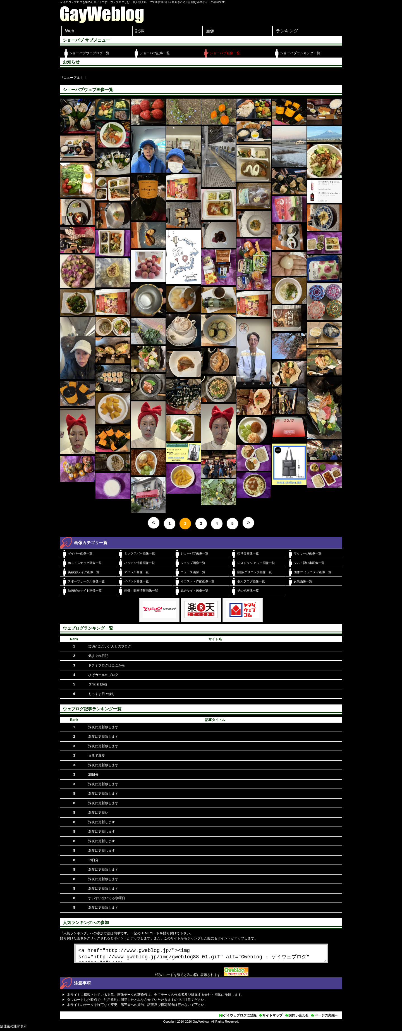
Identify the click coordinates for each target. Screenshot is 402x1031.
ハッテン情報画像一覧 (139, 563)
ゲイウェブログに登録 (240, 1018)
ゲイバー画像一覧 (80, 553)
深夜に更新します (101, 822)
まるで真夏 (96, 756)
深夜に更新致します (103, 727)
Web (69, 30)
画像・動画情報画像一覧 (141, 590)
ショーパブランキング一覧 (300, 53)
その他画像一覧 (248, 590)
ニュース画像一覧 (193, 572)
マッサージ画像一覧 (307, 553)
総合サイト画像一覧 (194, 590)
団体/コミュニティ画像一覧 (312, 572)
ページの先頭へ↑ (327, 1018)
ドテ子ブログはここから (106, 665)
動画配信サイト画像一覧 (85, 590)
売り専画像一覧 (248, 553)
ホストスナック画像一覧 (85, 563)
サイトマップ (272, 1018)
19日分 (93, 860)
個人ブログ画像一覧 (251, 581)
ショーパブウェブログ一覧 (89, 53)
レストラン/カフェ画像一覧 (256, 563)
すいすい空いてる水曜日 (106, 898)
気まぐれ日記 (98, 656)
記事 (139, 30)
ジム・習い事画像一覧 (309, 563)
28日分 (93, 775)
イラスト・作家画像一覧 (197, 581)
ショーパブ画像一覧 (225, 53)
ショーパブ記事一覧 (155, 53)
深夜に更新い (98, 813)
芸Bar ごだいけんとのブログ (109, 646)
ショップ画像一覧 (193, 563)
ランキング (287, 30)
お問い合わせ (299, 1018)
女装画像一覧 (303, 581)
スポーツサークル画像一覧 (86, 581)
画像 (209, 30)
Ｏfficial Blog (97, 684)
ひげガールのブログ (103, 675)
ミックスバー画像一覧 (139, 553)
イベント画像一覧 (136, 581)
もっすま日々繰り (101, 694)
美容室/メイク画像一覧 (83, 572)
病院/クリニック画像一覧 (254, 572)
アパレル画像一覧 (136, 572)
